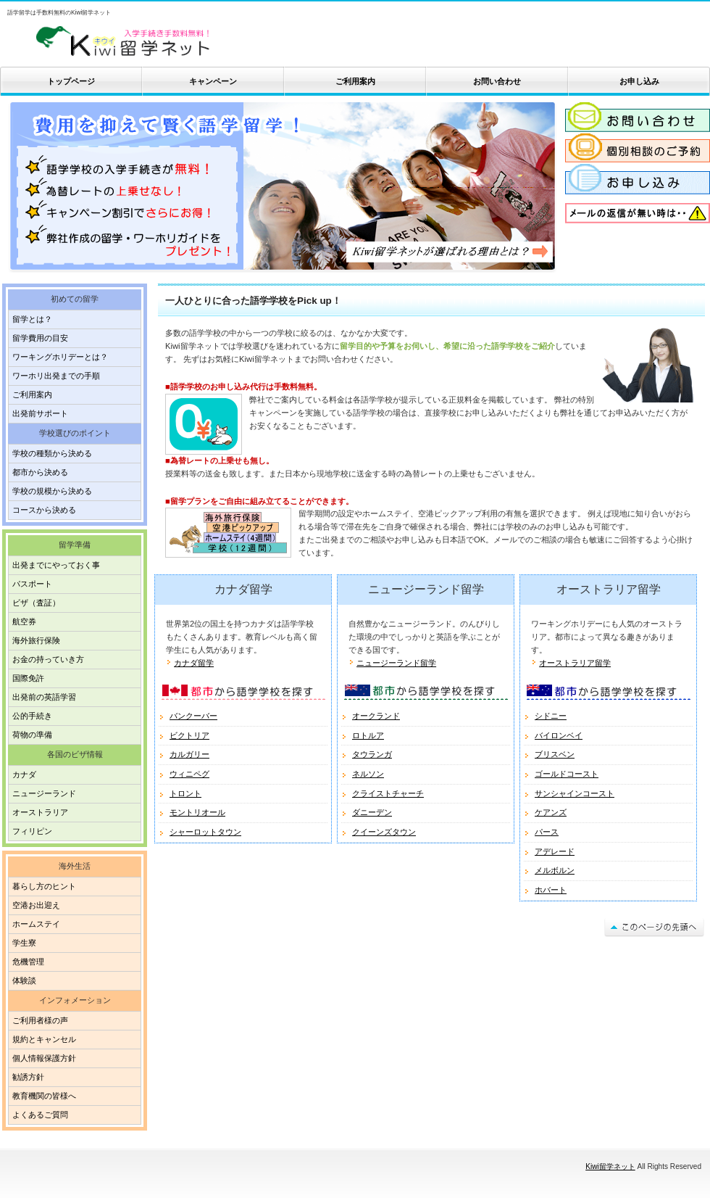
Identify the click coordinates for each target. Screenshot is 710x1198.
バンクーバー (193, 715)
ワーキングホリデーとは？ (60, 356)
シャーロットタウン (205, 831)
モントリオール (197, 812)
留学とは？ (32, 319)
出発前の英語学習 (44, 697)
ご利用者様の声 (40, 1020)
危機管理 (28, 961)
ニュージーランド (44, 793)
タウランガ (372, 754)
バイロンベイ (558, 735)
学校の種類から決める (52, 453)
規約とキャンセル (44, 1039)
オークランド (376, 715)
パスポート (32, 583)
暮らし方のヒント (44, 886)
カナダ (24, 774)
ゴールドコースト (566, 773)
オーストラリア (40, 812)
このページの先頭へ (654, 927)
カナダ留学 (194, 662)
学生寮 (24, 942)
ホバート (551, 889)
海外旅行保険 (36, 640)
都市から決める (40, 472)
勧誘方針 (28, 1077)
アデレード (555, 851)
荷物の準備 (32, 734)
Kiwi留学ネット (174, 41)
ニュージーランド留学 (396, 662)
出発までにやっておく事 (56, 565)
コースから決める (44, 509)
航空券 (24, 621)
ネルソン (368, 773)
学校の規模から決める (52, 491)
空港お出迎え (36, 905)
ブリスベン (555, 754)
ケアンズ (551, 812)
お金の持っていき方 (48, 659)
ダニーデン (372, 812)
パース (547, 831)
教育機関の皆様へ (44, 1095)
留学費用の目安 (40, 338)
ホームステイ (36, 924)
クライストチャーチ (388, 793)
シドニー (551, 715)
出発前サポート (40, 413)
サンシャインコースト (574, 793)
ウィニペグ (189, 773)
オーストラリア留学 (575, 662)
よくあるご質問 (40, 1114)
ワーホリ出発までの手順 (56, 375)
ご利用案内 (32, 394)
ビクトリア (189, 735)
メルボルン (555, 870)
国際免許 (28, 678)
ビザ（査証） (36, 602)
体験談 (24, 980)
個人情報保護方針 (44, 1058)
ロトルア (368, 735)
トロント (185, 793)
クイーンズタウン (384, 831)
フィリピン (32, 831)
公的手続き (32, 715)
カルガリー (189, 754)
